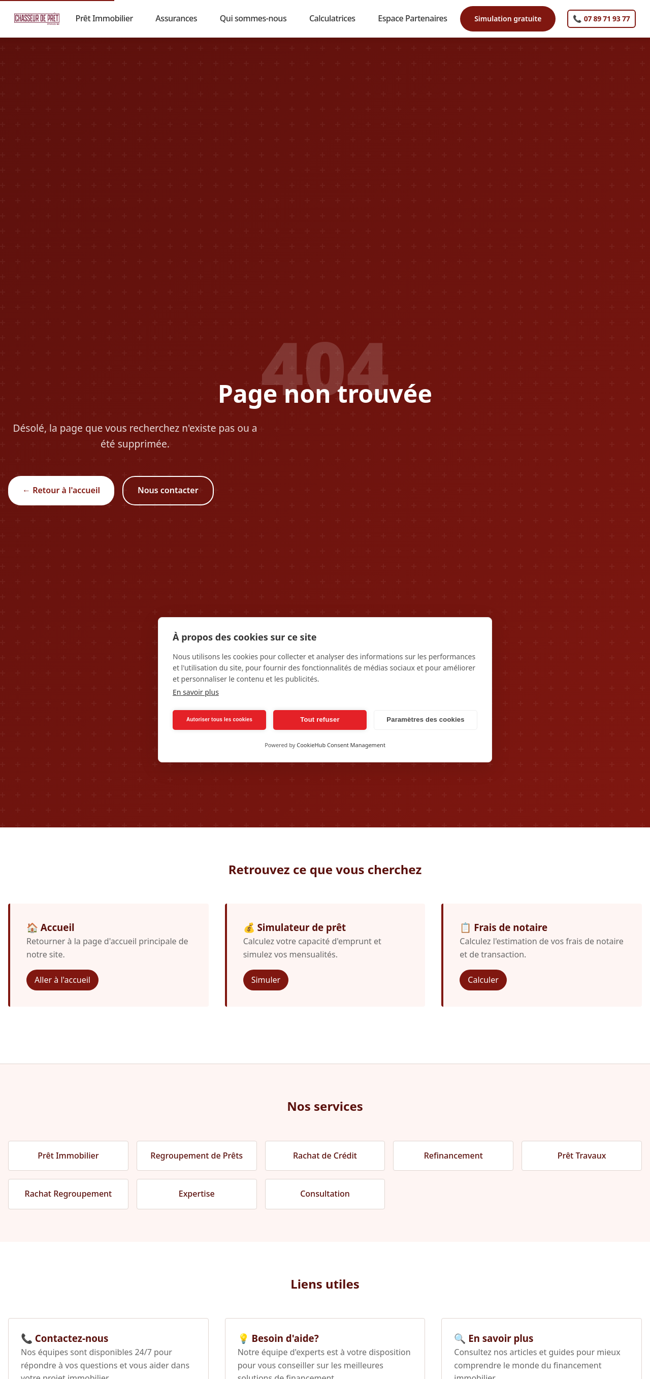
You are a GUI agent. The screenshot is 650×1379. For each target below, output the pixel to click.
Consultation (325, 1193)
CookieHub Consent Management (341, 745)
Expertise (197, 1193)
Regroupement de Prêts (196, 1155)
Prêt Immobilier (109, 18)
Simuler (266, 979)
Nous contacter (168, 490)
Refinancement (453, 1155)
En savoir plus (196, 692)
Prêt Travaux (582, 1155)
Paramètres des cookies (425, 719)
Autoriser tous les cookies (219, 719)
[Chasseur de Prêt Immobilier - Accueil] (36, 19)
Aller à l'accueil (62, 979)
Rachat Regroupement (68, 1193)
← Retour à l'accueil (61, 490)
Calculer (483, 979)
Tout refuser (319, 719)
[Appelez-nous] (601, 19)
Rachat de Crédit (325, 1155)
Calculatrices (336, 18)
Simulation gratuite (507, 18)
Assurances (180, 18)
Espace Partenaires (412, 18)
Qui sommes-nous (258, 18)
